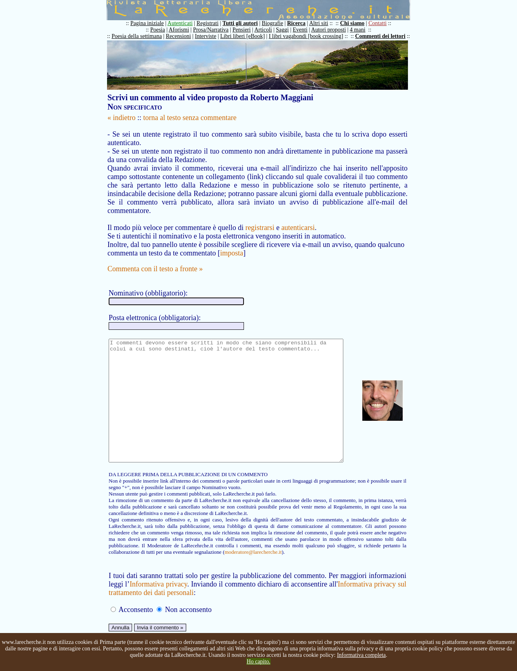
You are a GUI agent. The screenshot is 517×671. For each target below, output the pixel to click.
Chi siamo (356, 23)
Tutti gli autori (244, 23)
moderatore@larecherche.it (167, 568)
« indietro (121, 118)
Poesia (161, 30)
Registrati (212, 23)
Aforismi (183, 30)
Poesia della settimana (141, 36)
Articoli (267, 30)
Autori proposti (332, 30)
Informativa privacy (159, 600)
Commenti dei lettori (384, 36)
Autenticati (184, 23)
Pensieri (246, 30)
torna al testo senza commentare (190, 118)
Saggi (286, 30)
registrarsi (259, 219)
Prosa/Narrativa (215, 30)
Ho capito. (258, 661)
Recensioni (182, 36)
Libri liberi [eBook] (246, 36)
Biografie (276, 23)
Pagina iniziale (151, 23)
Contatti (381, 23)
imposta (231, 245)
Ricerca (300, 23)
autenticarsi (298, 219)
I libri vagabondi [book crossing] (310, 36)
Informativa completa (361, 655)
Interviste (210, 36)
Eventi (304, 30)
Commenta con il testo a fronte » (155, 260)
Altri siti (322, 23)
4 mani (362, 30)
